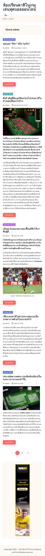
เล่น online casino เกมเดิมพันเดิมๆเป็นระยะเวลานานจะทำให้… (22, 378)
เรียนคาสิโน (8, 94)
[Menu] (5, 15)
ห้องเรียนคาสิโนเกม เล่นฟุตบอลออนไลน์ (19, 7)
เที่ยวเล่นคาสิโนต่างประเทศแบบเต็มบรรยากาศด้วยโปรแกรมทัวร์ (21, 318)
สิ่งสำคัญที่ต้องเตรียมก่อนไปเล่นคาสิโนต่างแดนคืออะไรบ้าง (22, 99)
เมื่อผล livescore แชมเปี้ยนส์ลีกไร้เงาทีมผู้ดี (21, 230)
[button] (27, 453)
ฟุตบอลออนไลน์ (9, 40)
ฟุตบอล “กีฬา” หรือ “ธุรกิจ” (16, 43)
